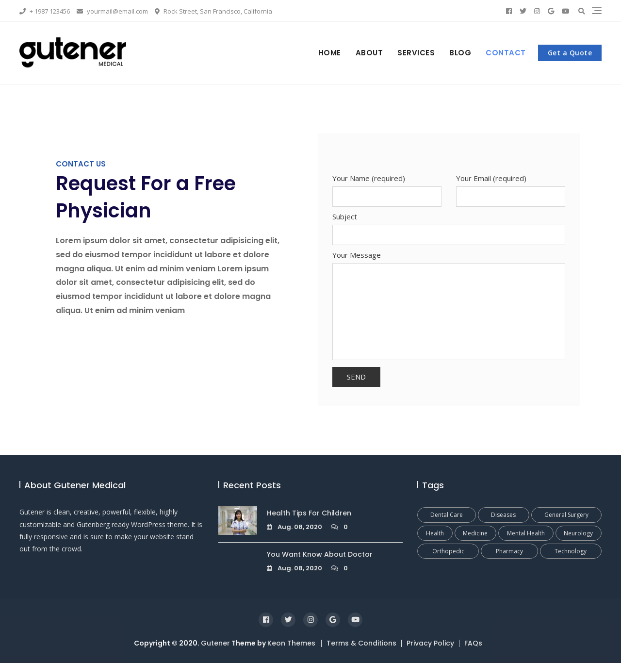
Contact (506, 53)
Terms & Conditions (361, 643)
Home (329, 53)
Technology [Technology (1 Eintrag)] (571, 551)
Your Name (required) (386, 187)
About (369, 53)
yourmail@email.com (112, 11)
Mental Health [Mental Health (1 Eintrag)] (526, 533)
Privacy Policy (430, 643)
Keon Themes (291, 643)
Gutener (215, 643)
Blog (460, 53)
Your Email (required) (510, 187)
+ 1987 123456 (44, 11)
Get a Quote (570, 52)
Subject (448, 226)
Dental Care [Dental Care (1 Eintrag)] (446, 515)
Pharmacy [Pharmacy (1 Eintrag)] (509, 551)
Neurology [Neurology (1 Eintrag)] (578, 533)
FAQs (473, 643)
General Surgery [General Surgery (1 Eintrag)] (566, 515)
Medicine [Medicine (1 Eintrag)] (475, 533)
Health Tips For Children (309, 513)
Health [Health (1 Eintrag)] (435, 533)
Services (416, 53)
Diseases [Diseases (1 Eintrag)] (503, 515)
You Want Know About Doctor (320, 554)
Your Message (448, 306)
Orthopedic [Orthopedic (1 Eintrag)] (448, 551)
